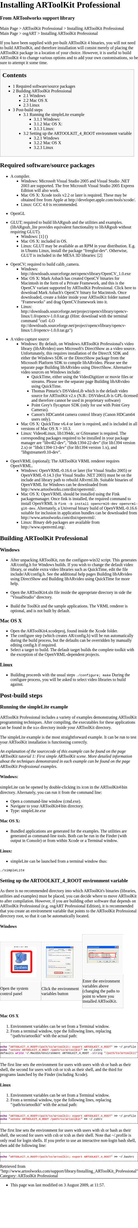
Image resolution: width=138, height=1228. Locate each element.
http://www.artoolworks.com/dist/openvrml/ (58, 489)
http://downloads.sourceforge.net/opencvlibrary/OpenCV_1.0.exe (76, 273)
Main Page (9, 28)
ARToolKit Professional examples (28, 766)
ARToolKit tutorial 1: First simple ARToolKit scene (43, 756)
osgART (29, 33)
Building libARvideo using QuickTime (81, 579)
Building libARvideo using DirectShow (78, 367)
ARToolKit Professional (42, 28)
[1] (41, 236)
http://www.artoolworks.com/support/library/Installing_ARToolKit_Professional (69, 1174)
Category (7, 1178)
